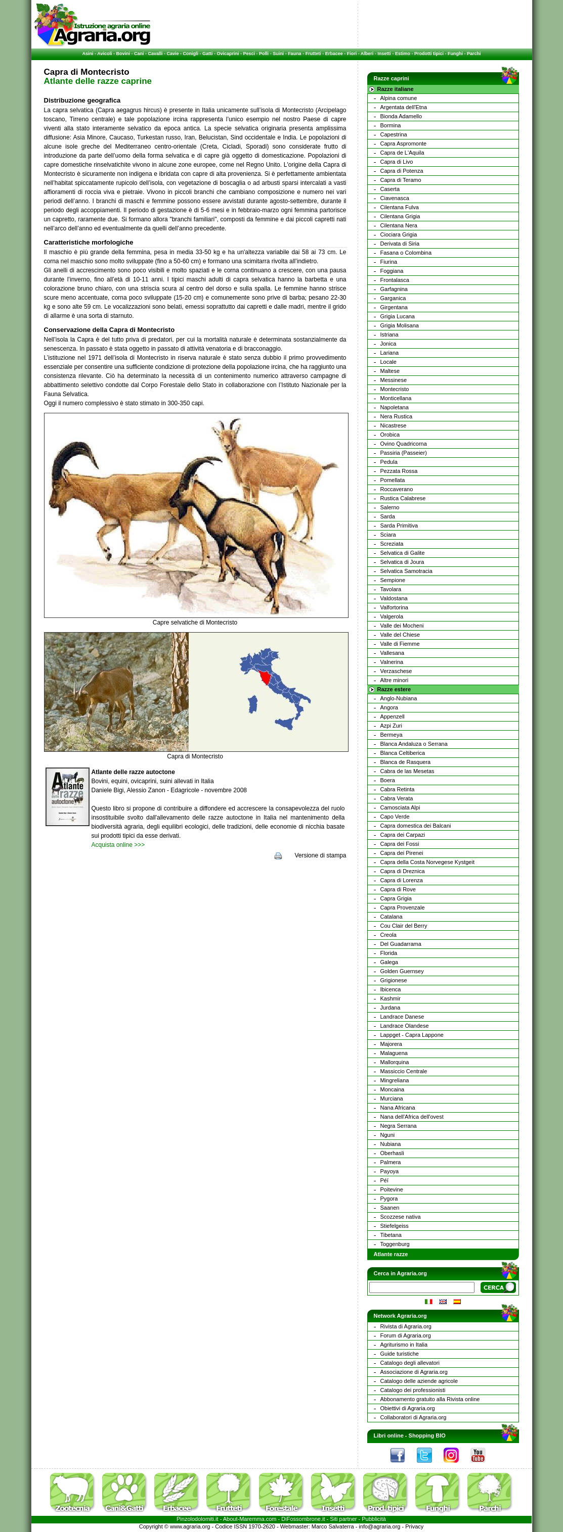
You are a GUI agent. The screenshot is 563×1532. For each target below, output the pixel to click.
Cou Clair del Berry (403, 926)
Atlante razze (391, 1254)
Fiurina (389, 262)
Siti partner (343, 1519)
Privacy (414, 1526)
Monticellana (396, 398)
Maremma (252, 1519)
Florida (389, 953)
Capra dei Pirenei (401, 853)
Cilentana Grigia (400, 216)
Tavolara (391, 589)
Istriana (389, 334)
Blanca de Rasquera (405, 762)
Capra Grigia (396, 898)
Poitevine (391, 1189)
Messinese (393, 380)
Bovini (123, 53)
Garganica (393, 298)
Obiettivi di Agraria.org (407, 1408)
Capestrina (393, 134)
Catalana (391, 917)
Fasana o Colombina (406, 253)
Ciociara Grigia (398, 234)
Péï (384, 1180)
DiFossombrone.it (303, 1519)
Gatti (207, 53)
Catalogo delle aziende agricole (419, 1381)
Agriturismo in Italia (404, 1345)
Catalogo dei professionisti (413, 1390)
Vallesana (392, 653)
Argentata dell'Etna (403, 107)
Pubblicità (374, 1519)
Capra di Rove (398, 889)
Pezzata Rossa (399, 471)
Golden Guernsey (402, 971)
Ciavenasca (394, 198)
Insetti (384, 53)
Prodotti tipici (429, 53)
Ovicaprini (228, 53)
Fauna (294, 53)
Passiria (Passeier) (403, 453)
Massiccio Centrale (403, 1071)
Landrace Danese (402, 1017)
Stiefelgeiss (394, 1226)
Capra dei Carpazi (402, 835)
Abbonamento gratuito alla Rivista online (430, 1399)
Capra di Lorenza (401, 880)
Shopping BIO (427, 1435)
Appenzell (392, 716)
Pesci (249, 53)
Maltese (390, 371)
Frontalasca (394, 280)
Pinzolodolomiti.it (198, 1519)
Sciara (388, 535)
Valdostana (394, 598)
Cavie (173, 53)
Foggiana (392, 271)
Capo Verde (395, 816)
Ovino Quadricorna (403, 444)
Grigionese (393, 980)
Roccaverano (396, 489)
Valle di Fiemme (400, 644)
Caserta (390, 189)
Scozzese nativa (400, 1217)
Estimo (402, 53)
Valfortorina (394, 607)
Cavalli (155, 53)
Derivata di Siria (400, 244)
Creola (388, 935)
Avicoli (104, 53)
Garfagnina (394, 289)
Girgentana (394, 307)
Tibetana (391, 1235)
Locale (388, 362)
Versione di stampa (320, 855)
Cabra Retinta (397, 789)
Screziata (392, 544)
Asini (88, 53)
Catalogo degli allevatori (410, 1363)
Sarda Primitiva (399, 525)
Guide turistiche (399, 1354)
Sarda (387, 516)
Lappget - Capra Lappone (412, 1035)
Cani (139, 53)
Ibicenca (390, 989)
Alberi (367, 53)
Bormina (390, 125)
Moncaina (392, 1089)
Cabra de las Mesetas (407, 771)
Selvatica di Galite (402, 553)
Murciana (391, 1098)
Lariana (389, 353)
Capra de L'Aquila (402, 153)
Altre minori (394, 680)
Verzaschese (396, 671)
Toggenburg (395, 1244)
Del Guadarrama (400, 944)
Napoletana (394, 407)
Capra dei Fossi (399, 844)
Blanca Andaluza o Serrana (414, 744)
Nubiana (390, 1144)
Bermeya (391, 735)
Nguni (387, 1135)
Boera (387, 780)
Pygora (389, 1198)
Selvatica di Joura (402, 562)
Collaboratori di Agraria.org (413, 1417)
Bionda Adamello (401, 116)
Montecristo (394, 389)
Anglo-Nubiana (398, 698)
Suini (278, 53)
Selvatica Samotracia (406, 571)
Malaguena (394, 1053)
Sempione (393, 580)
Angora (389, 707)
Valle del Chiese (400, 635)
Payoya (389, 1171)
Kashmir (390, 998)
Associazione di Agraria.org (414, 1372)
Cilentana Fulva (399, 207)
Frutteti (313, 53)
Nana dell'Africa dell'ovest (412, 1117)
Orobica (390, 435)
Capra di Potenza (401, 171)
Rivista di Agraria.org (406, 1326)
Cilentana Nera (398, 225)
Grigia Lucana (397, 316)
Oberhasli (392, 1153)
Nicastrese (393, 425)
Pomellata (392, 480)
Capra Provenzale (402, 907)
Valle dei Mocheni (402, 626)
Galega (389, 962)
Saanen (390, 1208)
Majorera (391, 1044)
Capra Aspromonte (403, 143)
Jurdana (390, 1007)
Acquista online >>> (118, 844)
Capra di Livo (396, 162)
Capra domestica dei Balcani (415, 826)
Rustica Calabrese (403, 498)
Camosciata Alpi (400, 807)
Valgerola (392, 616)
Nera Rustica (396, 416)
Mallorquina (394, 1062)
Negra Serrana (398, 1126)
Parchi (474, 53)
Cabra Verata (396, 798)
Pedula (389, 462)
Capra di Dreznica (402, 871)
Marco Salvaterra (333, 1526)
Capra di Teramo (400, 180)
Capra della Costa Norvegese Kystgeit (427, 862)
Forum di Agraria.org (405, 1335)
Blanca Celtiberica (402, 753)
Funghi (455, 53)
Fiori (352, 53)
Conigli (191, 53)
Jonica (388, 344)
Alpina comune (398, 98)
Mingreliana (394, 1080)
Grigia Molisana (399, 325)
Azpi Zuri (391, 726)
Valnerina (392, 662)
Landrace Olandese (404, 1026)
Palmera (390, 1162)
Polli (264, 53)
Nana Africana (397, 1108)
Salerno (390, 507)
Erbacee (334, 53)
